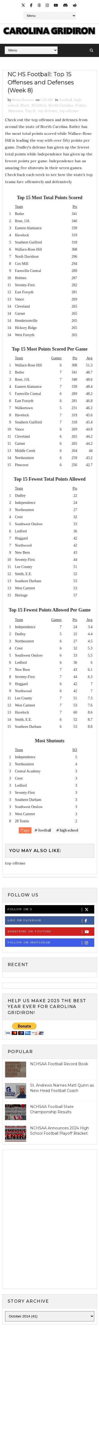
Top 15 (30, 111)
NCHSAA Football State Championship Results (52, 1110)
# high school (67, 830)
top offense (68, 111)
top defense (47, 111)
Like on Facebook (51, 921)
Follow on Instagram (51, 943)
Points (80, 105)
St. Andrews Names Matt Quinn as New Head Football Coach (62, 1088)
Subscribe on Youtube (51, 932)
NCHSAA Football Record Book (59, 1064)
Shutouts (15, 111)
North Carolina (60, 105)
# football (43, 830)
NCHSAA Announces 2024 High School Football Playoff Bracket (59, 1131)
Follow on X (51, 910)
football (65, 100)
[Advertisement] (49, 1381)
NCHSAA (38, 105)
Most (24, 105)
